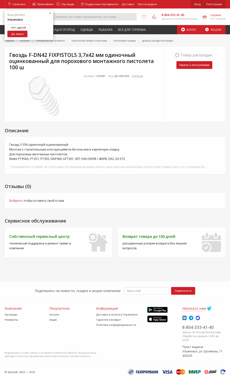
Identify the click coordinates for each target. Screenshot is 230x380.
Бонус (188, 30)
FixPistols (137, 76)
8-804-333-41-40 (198, 327)
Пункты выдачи (147, 4)
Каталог (54, 314)
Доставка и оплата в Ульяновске (117, 314)
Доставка (128, 4)
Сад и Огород (64, 30)
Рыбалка (106, 30)
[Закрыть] (50, 13)
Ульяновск (17, 4)
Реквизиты (11, 319)
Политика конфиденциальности (116, 325)
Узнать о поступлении (194, 65)
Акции (213, 30)
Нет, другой (18, 27)
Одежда (86, 30)
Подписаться (183, 290)
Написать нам (194, 308)
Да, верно (17, 34)
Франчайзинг (43, 4)
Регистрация (214, 4)
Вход (197, 4)
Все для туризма (132, 30)
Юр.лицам (65, 4)
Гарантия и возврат (108, 319)
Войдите (15, 201)
